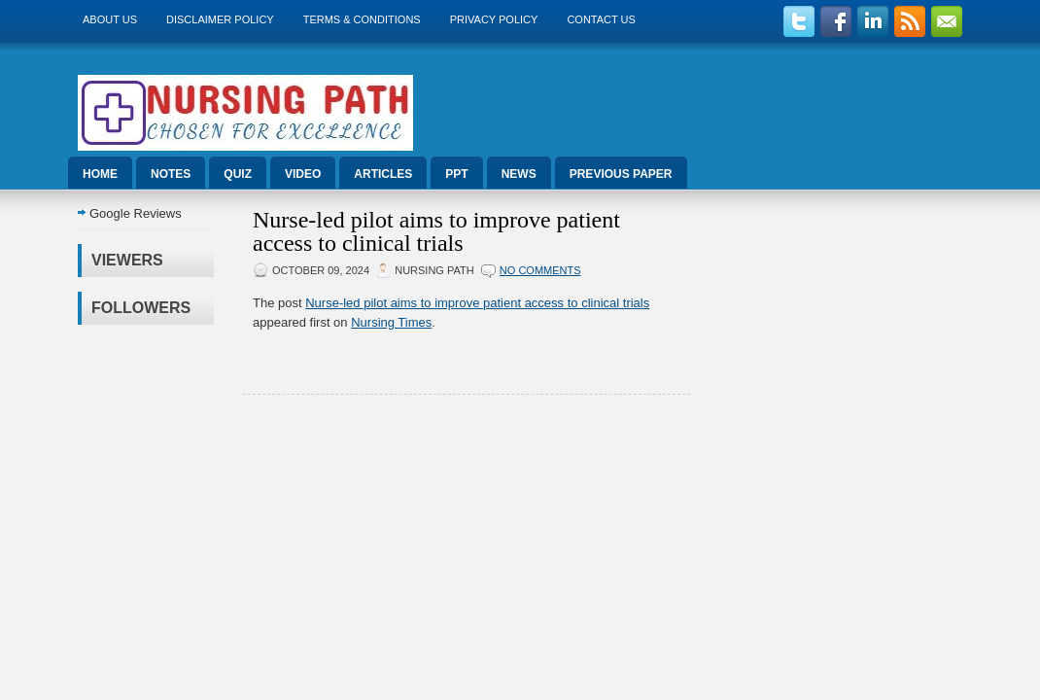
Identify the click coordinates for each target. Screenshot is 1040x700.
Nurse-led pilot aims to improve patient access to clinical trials (436, 231)
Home (100, 174)
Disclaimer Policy (220, 19)
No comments (540, 270)
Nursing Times (391, 322)
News (519, 174)
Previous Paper (621, 174)
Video (303, 174)
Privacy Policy (494, 19)
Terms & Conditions (362, 19)
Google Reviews (135, 213)
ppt (456, 174)
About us (110, 19)
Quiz (238, 174)
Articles (383, 174)
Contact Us (601, 19)
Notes (171, 174)
